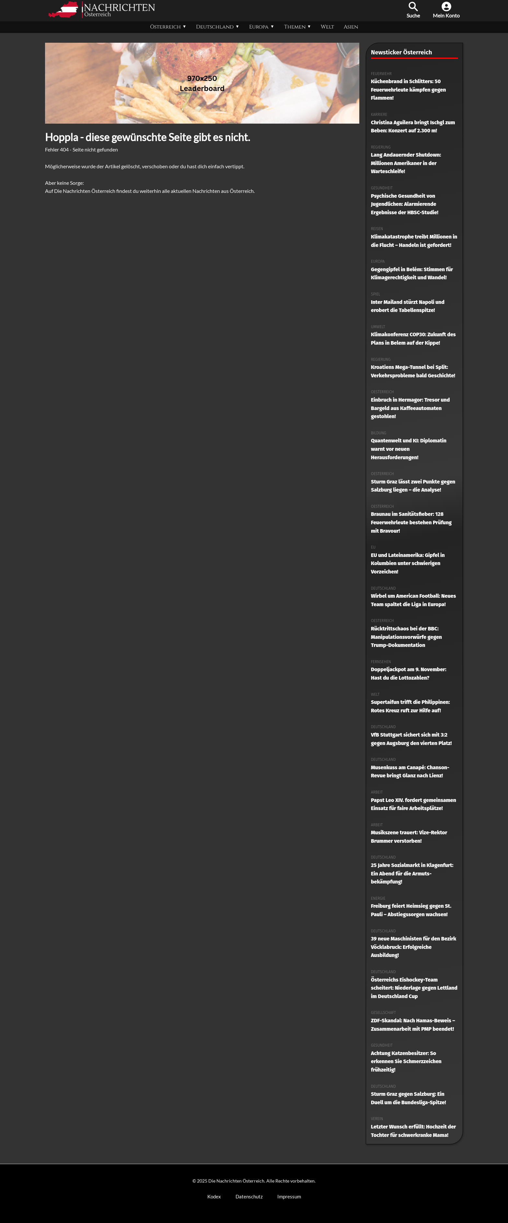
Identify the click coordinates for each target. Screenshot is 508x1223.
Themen (295, 26)
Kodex (214, 1196)
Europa (259, 26)
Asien (351, 26)
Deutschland (215, 26)
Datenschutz (249, 1196)
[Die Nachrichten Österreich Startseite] (101, 16)
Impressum (289, 1196)
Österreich (165, 26)
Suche (413, 10)
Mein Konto (446, 10)
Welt (327, 26)
